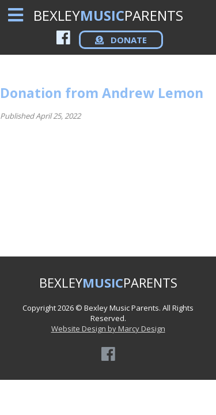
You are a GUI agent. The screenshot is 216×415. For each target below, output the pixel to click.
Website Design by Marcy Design (108, 328)
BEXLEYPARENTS (108, 15)
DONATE (121, 40)
